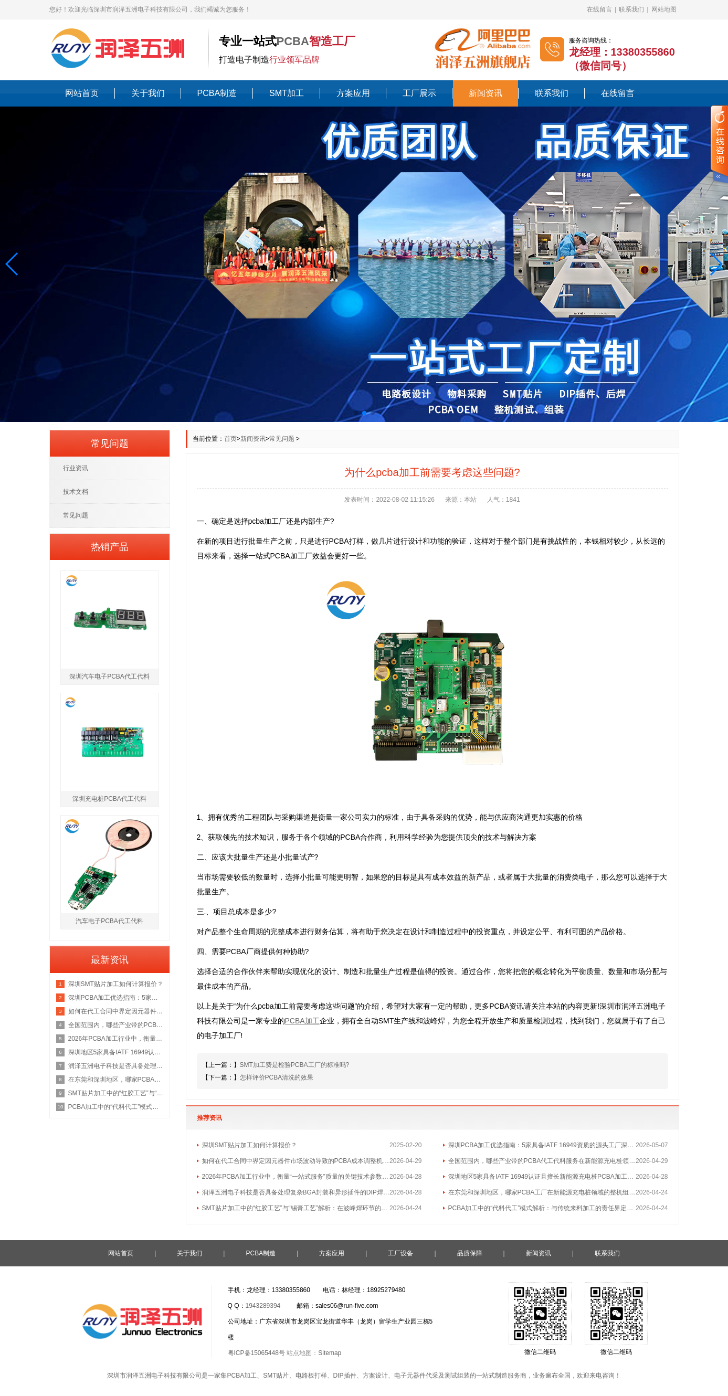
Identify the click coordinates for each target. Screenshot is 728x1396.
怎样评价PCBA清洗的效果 (277, 1077)
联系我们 (631, 9)
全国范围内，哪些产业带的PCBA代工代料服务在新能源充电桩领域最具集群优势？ (542, 1161)
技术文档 (75, 491)
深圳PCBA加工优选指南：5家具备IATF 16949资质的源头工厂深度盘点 (542, 1145)
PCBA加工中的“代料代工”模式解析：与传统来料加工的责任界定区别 (542, 1208)
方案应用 (353, 93)
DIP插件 (344, 1375)
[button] (12, 264)
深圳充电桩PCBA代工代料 (109, 798)
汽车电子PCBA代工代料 (109, 921)
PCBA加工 (242, 1375)
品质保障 (469, 1253)
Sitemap (329, 1353)
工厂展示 (419, 93)
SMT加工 (286, 93)
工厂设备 (400, 1253)
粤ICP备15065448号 (256, 1353)
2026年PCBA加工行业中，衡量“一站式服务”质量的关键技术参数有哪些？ (296, 1176)
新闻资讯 (485, 93)
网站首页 (82, 93)
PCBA (293, 41)
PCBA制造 (217, 93)
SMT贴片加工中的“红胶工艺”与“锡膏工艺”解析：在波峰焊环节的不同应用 (296, 1208)
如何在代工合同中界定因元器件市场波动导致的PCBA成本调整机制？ (296, 1161)
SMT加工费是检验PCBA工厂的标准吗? (295, 1065)
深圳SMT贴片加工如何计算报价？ (249, 1145)
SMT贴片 (276, 1375)
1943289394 (263, 1305)
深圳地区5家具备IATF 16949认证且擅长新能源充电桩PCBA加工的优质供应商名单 (542, 1176)
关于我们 (148, 93)
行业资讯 (75, 468)
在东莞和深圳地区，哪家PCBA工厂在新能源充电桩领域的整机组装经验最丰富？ (542, 1192)
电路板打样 (311, 1375)
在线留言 (599, 9)
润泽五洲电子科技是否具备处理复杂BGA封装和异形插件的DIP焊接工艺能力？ (296, 1192)
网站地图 (664, 9)
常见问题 (281, 438)
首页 (230, 438)
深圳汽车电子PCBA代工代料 (109, 676)
